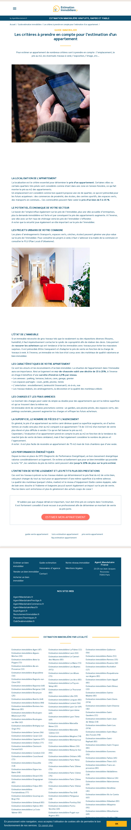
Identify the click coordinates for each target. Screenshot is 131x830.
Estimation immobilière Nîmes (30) (64, 746)
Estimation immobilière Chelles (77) (28, 742)
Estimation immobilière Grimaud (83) (28, 802)
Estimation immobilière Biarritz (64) (27, 699)
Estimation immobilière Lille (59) (63, 696)
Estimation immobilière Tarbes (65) (101, 757)
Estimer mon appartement (65, 517)
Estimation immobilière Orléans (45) (65, 756)
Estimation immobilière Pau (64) (63, 792)
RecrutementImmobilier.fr (26, 614)
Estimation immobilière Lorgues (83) (65, 699)
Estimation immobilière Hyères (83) (27, 805)
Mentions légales (74, 568)
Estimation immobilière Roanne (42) (102, 663)
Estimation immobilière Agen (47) (27, 649)
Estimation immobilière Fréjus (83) (27, 785)
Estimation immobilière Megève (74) (65, 736)
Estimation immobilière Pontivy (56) (65, 802)
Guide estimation (47, 562)
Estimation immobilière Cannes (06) (28, 732)
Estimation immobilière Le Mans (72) (65, 663)
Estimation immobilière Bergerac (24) (28, 689)
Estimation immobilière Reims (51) (101, 656)
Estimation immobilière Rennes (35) (102, 659)
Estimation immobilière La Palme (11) (65, 649)
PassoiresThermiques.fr (25, 617)
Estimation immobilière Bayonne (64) (28, 685)
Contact (43, 573)
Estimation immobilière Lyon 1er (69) (65, 706)
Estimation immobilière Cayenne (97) (28, 739)
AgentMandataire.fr (23, 596)
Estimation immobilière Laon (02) (63, 653)
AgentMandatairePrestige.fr (27, 600)
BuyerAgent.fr (20, 610)
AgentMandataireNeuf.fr (25, 607)
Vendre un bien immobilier (26, 571)
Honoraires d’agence (49, 568)
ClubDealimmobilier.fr (24, 621)
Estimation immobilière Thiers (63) (101, 761)
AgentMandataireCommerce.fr (28, 603)
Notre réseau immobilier (78, 562)
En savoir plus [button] (46, 825)
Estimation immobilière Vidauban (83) (102, 801)
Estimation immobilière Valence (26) (102, 778)
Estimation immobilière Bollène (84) (28, 702)
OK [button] (116, 824)
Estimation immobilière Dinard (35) (27, 775)
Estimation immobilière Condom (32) (28, 752)
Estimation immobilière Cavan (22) (27, 735)
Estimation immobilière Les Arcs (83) (65, 679)
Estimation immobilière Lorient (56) (65, 703)
